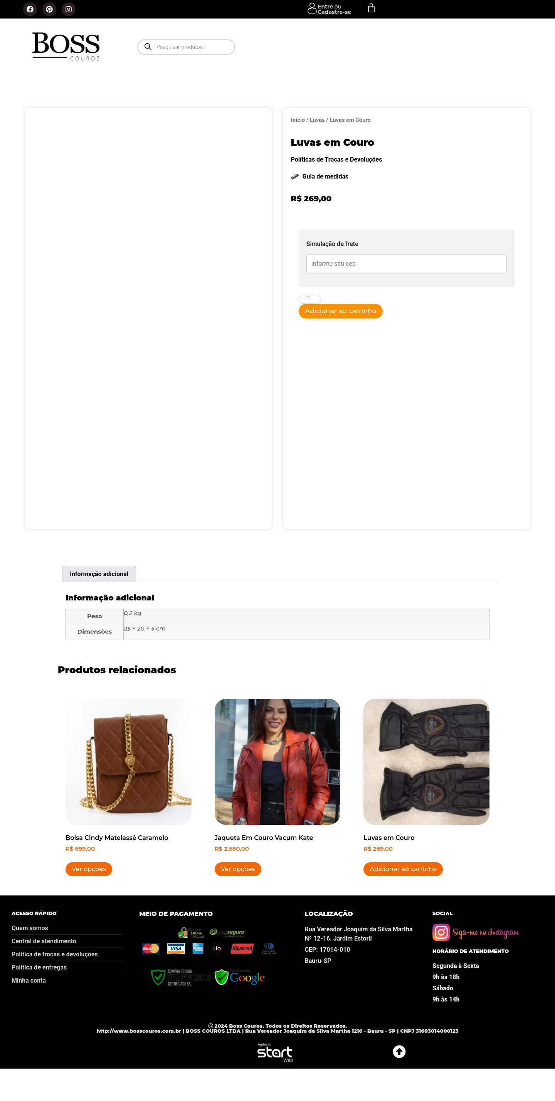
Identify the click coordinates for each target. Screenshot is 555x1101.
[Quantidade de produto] (310, 299)
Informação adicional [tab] (99, 600)
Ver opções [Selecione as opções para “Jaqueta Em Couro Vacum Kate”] (238, 895)
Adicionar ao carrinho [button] (403, 895)
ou (334, 9)
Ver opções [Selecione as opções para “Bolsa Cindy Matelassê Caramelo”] (89, 895)
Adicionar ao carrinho (341, 311)
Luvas (317, 119)
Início (298, 119)
